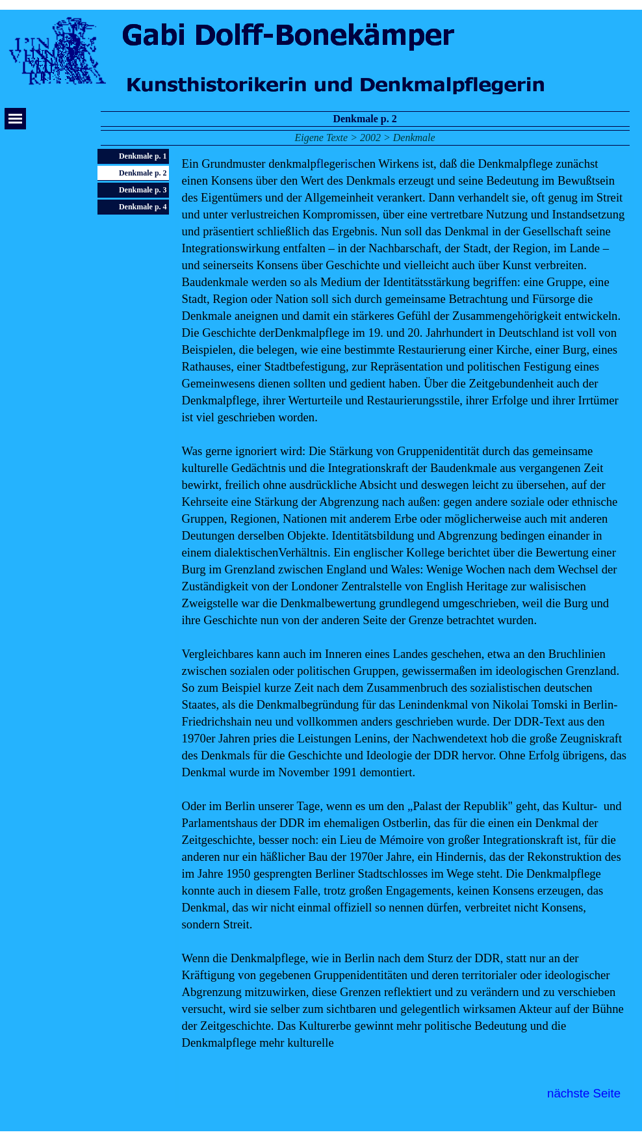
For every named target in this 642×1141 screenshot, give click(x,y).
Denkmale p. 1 (143, 156)
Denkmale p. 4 (143, 206)
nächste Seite (584, 1093)
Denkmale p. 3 (143, 189)
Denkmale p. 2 (143, 172)
